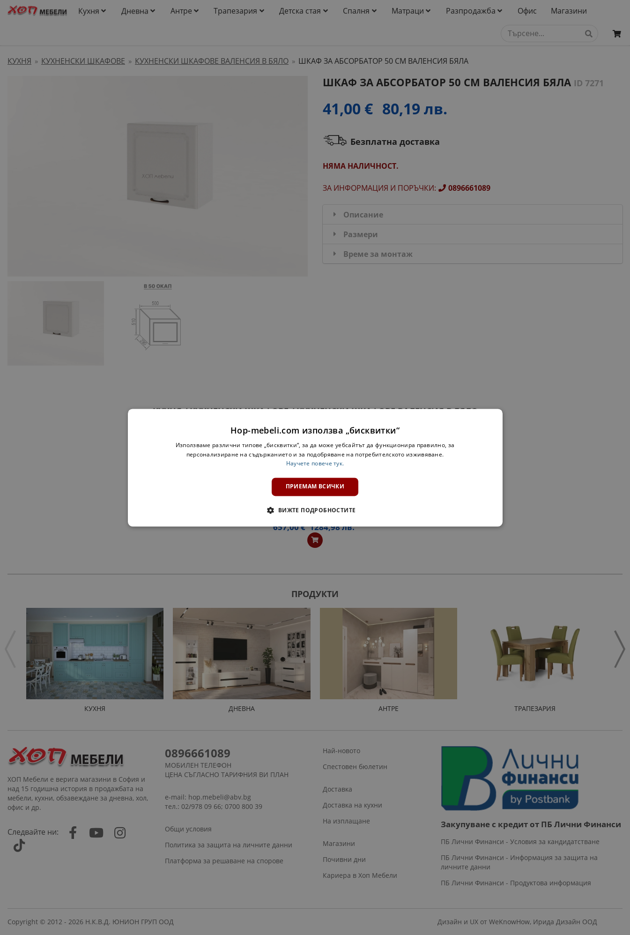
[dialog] (315, 467)
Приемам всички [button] (315, 487)
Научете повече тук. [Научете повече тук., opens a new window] (315, 464)
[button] (315, 510)
